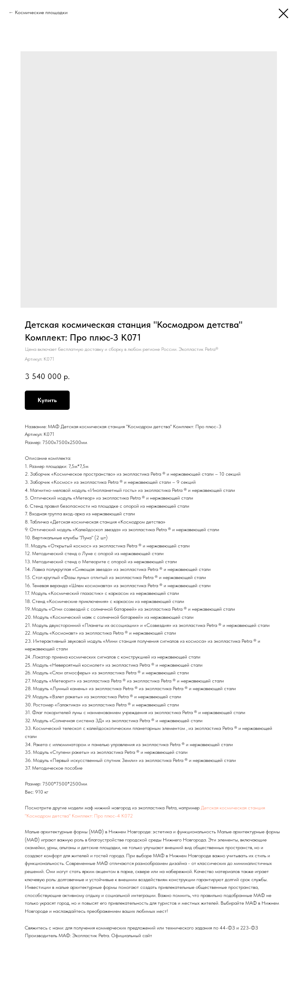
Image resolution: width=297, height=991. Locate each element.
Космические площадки (41, 12)
